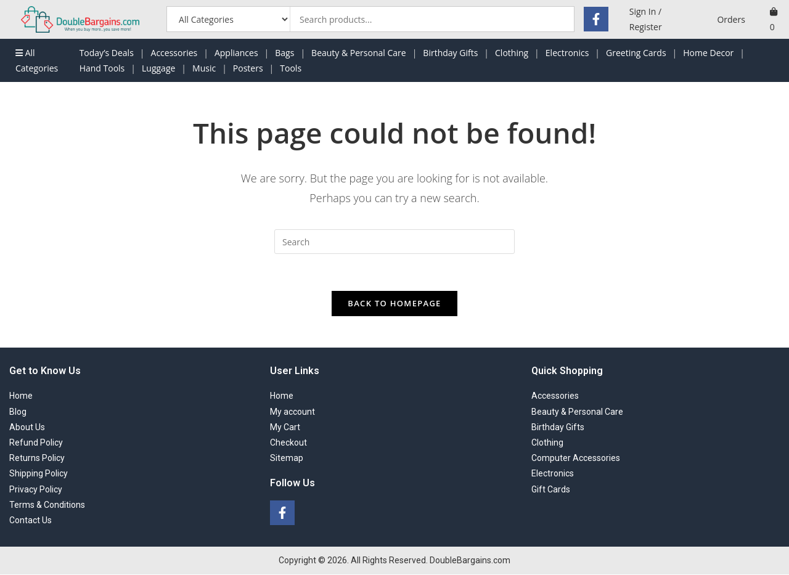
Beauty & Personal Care (358, 53)
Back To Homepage (394, 303)
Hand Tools (102, 68)
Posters (248, 68)
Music (204, 68)
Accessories (174, 53)
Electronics (567, 53)
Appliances (236, 53)
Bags (284, 53)
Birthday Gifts (450, 53)
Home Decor (708, 53)
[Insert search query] (394, 241)
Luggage (158, 68)
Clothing (511, 53)
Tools (290, 68)
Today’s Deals (107, 53)
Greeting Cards (636, 53)
